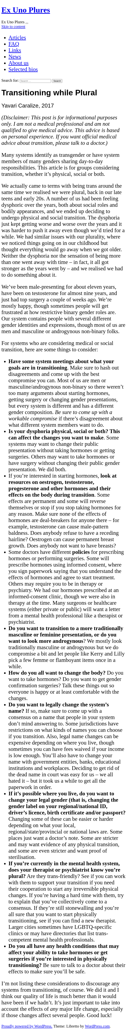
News (14, 56)
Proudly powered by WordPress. (26, 1026)
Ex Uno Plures (25, 9)
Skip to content (13, 26)
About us (18, 63)
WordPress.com (97, 1026)
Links (14, 50)
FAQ (13, 44)
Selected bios (23, 69)
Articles (17, 37)
